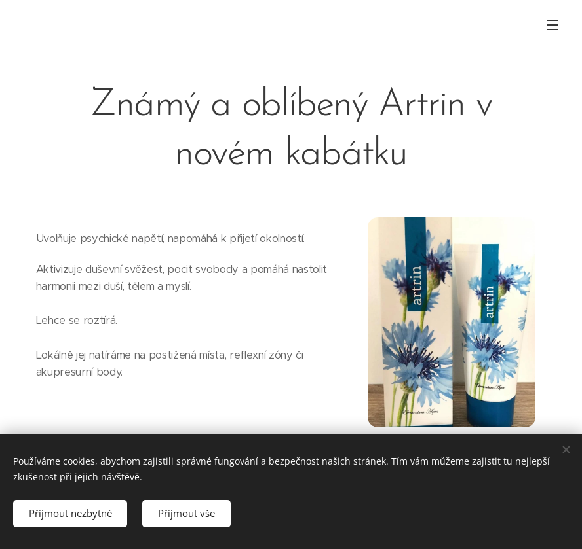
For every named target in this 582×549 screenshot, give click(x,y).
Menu (552, 25)
